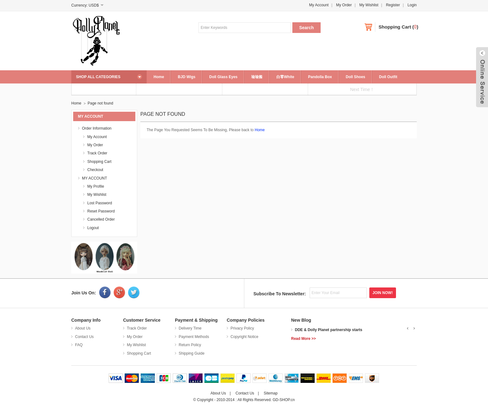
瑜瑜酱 (257, 77)
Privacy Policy (242, 328)
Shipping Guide (191, 353)
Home (159, 77)
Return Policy (190, 345)
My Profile (95, 186)
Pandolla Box (320, 77)
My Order (344, 5)
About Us (82, 328)
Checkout (95, 170)
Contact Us (84, 337)
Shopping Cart (395, 27)
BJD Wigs (186, 77)
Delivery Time (190, 328)
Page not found (100, 103)
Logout (93, 228)
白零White (285, 77)
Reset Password (101, 211)
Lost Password (99, 203)
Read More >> (303, 338)
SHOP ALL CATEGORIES (98, 77)
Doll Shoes (355, 77)
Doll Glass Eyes (223, 77)
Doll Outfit (388, 77)
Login (412, 5)
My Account (318, 5)
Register (393, 5)
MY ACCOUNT (94, 178)
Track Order (97, 153)
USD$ (94, 5)
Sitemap (271, 393)
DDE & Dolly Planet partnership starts (328, 330)
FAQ (79, 345)
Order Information (96, 128)
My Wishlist (368, 5)
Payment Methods (194, 337)
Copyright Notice (244, 337)
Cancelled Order (101, 219)
